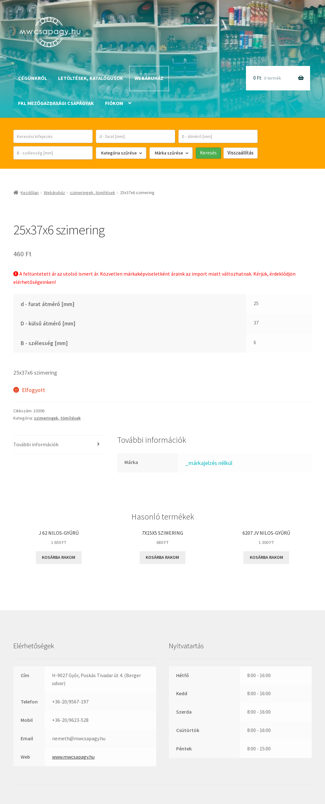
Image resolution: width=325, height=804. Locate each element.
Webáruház (149, 78)
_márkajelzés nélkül (208, 463)
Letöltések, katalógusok (90, 78)
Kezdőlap (30, 192)
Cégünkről (32, 78)
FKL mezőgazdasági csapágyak (56, 103)
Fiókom (114, 103)
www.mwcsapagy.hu (73, 757)
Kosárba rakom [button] (58, 557)
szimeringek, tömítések (92, 192)
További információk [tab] (35, 444)
